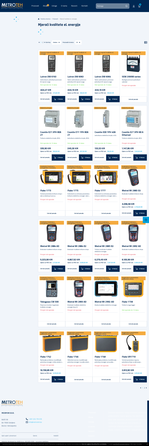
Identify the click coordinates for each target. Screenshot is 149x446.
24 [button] (77, 42)
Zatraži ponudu (45, 99)
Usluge (54, 5)
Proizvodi (35, 5)
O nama (64, 5)
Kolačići (56, 436)
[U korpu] (58, 99)
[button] (134, 6)
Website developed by (9, 442)
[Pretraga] (112, 6)
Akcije (90, 417)
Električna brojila (45, 108)
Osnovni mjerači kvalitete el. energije (49, 53)
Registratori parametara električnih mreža (130, 278)
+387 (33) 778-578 (35, 419)
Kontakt (84, 5)
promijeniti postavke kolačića (121, 444)
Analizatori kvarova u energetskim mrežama (48, 167)
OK (147, 444)
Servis (35, 436)
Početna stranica (44, 19)
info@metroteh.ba (35, 422)
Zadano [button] (55, 42)
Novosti (74, 5)
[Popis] (145, 42)
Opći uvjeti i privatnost (9, 436)
